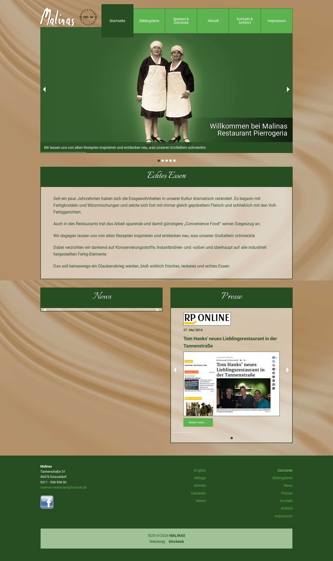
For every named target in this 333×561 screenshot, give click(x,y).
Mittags (200, 478)
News (288, 485)
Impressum (284, 516)
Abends (200, 485)
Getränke (198, 493)
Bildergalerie (282, 478)
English (200, 470)
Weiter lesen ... (198, 422)
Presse (287, 493)
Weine (201, 501)
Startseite (285, 470)
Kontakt (286, 501)
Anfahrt (287, 508)
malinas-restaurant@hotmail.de (63, 487)
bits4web (176, 541)
